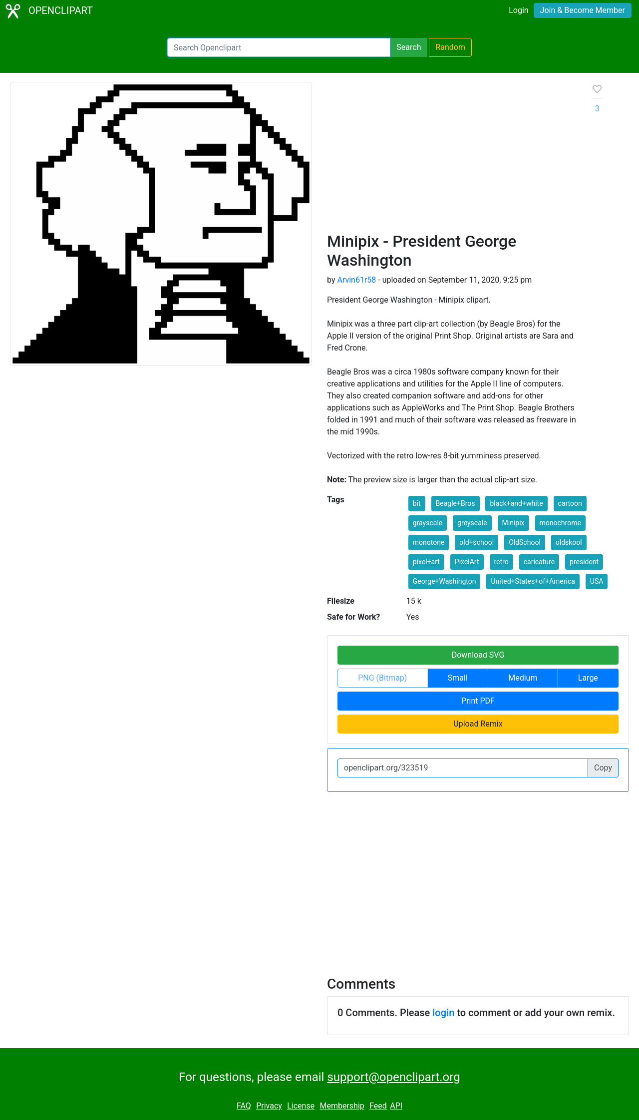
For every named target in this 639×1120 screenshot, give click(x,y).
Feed (378, 1106)
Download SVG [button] (478, 655)
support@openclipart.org (393, 1077)
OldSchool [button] (525, 542)
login (443, 1013)
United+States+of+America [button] (533, 581)
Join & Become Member (582, 10)
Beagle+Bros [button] (455, 503)
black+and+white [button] (516, 503)
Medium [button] (522, 678)
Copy (603, 767)
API (396, 1106)
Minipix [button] (513, 523)
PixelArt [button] (467, 562)
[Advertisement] (451, 157)
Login (518, 10)
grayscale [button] (427, 523)
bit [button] (417, 503)
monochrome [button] (560, 523)
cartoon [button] (570, 503)
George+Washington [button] (444, 581)
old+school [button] (476, 542)
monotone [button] (429, 542)
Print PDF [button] (478, 701)
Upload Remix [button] (477, 724)
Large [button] (588, 678)
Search (408, 47)
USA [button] (597, 581)
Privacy (269, 1106)
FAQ (244, 1106)
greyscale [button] (472, 523)
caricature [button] (539, 562)
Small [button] (458, 678)
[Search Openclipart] (278, 47)
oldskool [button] (569, 542)
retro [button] (501, 562)
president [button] (584, 562)
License (301, 1106)
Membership (342, 1106)
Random (450, 47)
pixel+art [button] (426, 562)
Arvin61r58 (356, 280)
